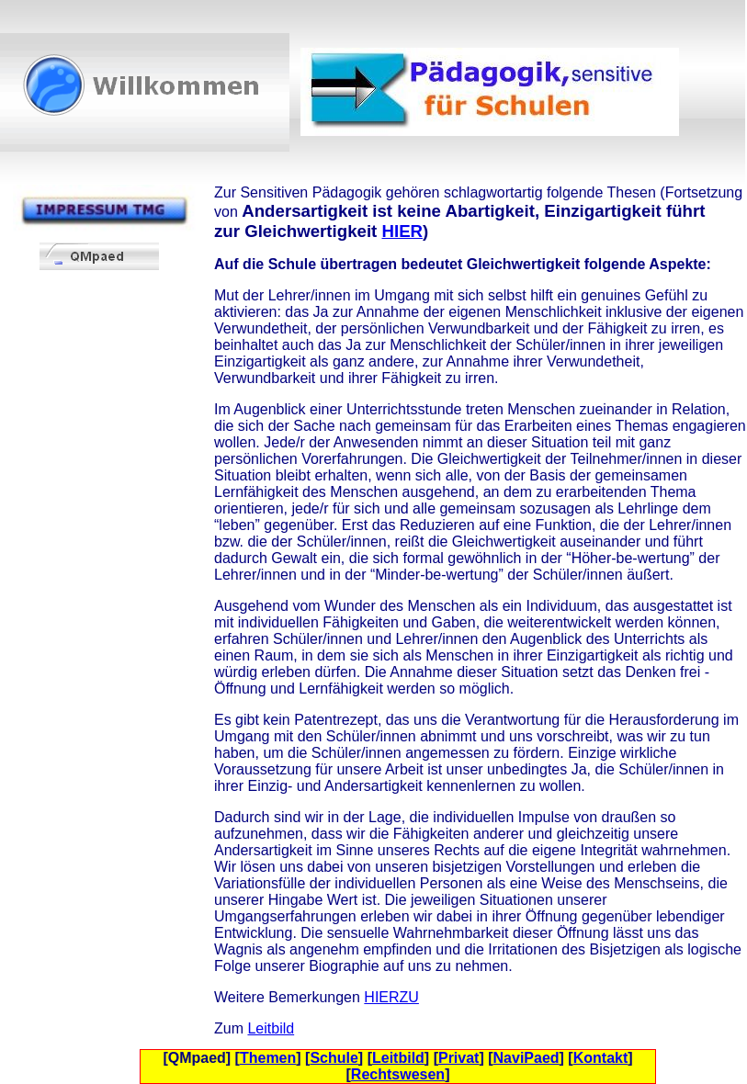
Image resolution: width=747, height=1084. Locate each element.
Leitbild (270, 1028)
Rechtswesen (398, 1074)
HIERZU (391, 997)
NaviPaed (526, 1058)
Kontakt (600, 1058)
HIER (402, 231)
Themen (268, 1058)
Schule (333, 1058)
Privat (458, 1058)
